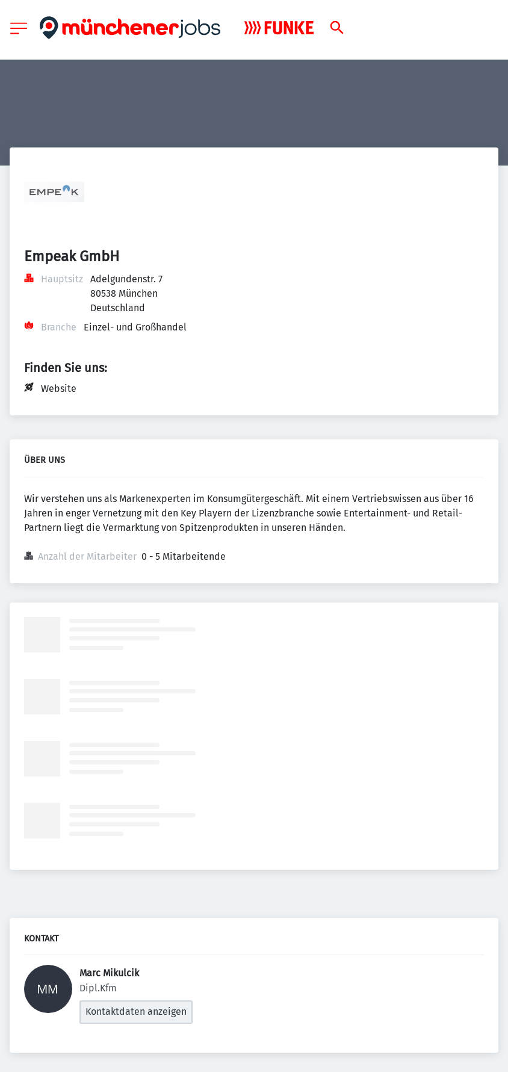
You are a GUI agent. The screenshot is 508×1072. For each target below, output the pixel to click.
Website (58, 388)
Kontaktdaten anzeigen (136, 1011)
